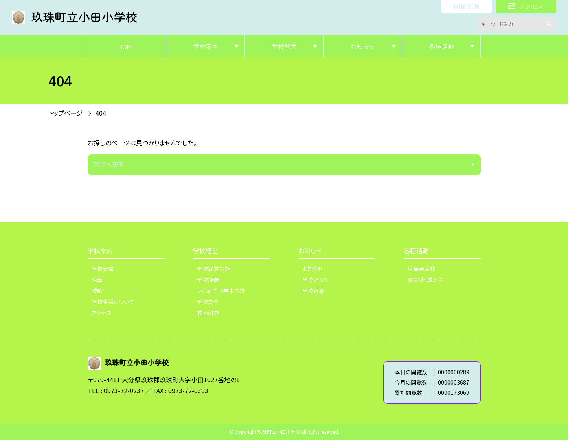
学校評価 (208, 280)
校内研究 (208, 313)
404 (101, 112)
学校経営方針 (213, 269)
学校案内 (205, 46)
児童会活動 (421, 269)
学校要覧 (103, 269)
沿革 (97, 280)
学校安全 (208, 302)
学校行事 (313, 291)
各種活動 (441, 46)
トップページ (65, 112)
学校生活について (113, 302)
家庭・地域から (425, 280)
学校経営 (284, 46)
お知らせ (362, 46)
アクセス (526, 6)
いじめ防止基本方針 (221, 291)
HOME (126, 46)
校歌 (97, 291)
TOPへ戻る (108, 164)
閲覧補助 (466, 6)
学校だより (315, 280)
